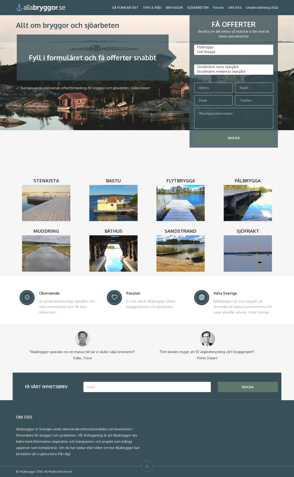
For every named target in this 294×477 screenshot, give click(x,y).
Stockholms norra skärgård (234, 67)
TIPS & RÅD (152, 7)
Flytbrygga (234, 47)
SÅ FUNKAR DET (125, 7)
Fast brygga (234, 51)
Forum (218, 7)
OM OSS (235, 7)
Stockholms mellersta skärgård (234, 71)
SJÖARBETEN (198, 7)
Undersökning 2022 (262, 7)
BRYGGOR (174, 7)
